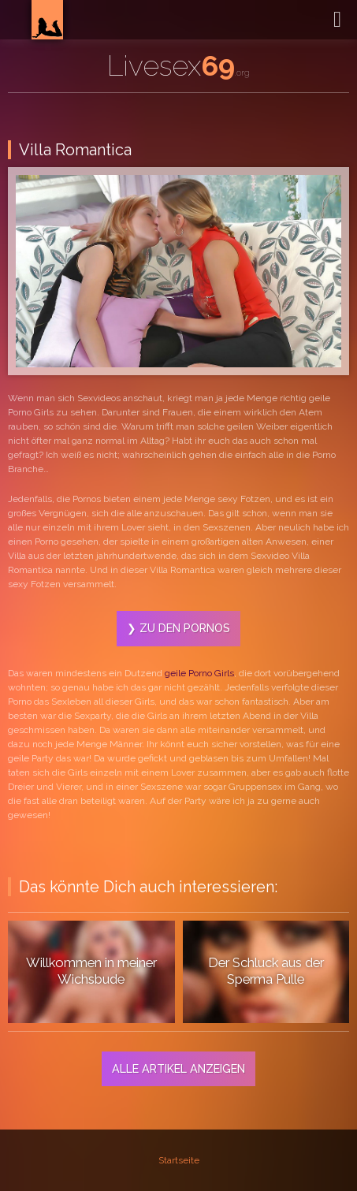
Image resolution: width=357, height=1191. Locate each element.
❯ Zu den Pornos (178, 628)
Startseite (178, 1160)
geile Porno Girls (199, 673)
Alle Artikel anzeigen (178, 1068)
